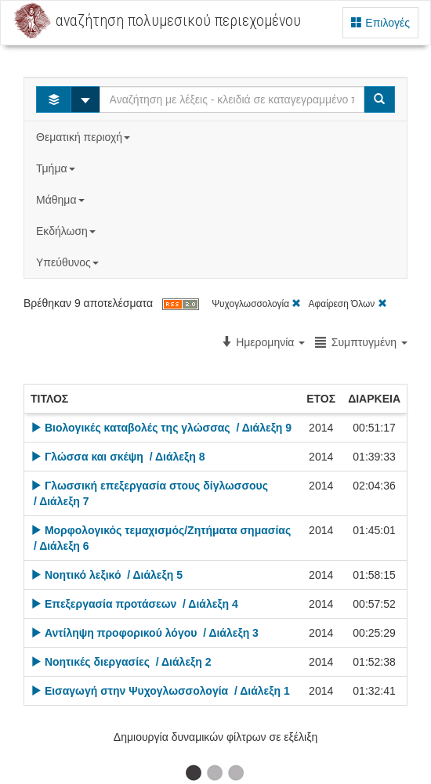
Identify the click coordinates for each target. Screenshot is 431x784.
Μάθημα (61, 199)
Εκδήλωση (67, 231)
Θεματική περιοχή (84, 137)
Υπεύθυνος (69, 262)
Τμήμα (57, 168)
